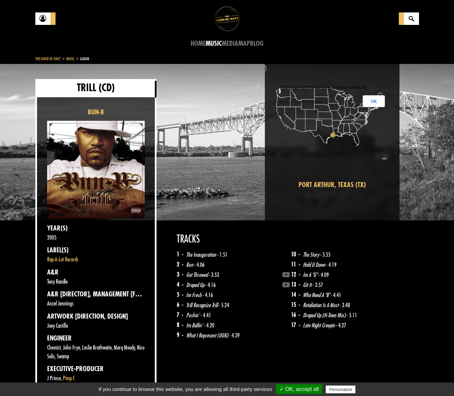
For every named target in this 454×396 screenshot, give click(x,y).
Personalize (340, 389)
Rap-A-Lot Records (62, 259)
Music (214, 43)
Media (230, 43)
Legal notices (88, 379)
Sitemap (146, 379)
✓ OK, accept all (299, 389)
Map (244, 43)
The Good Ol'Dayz (48, 59)
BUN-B (96, 112)
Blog (257, 43)
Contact (52, 378)
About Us (119, 379)
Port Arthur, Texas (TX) (332, 184)
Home (198, 43)
